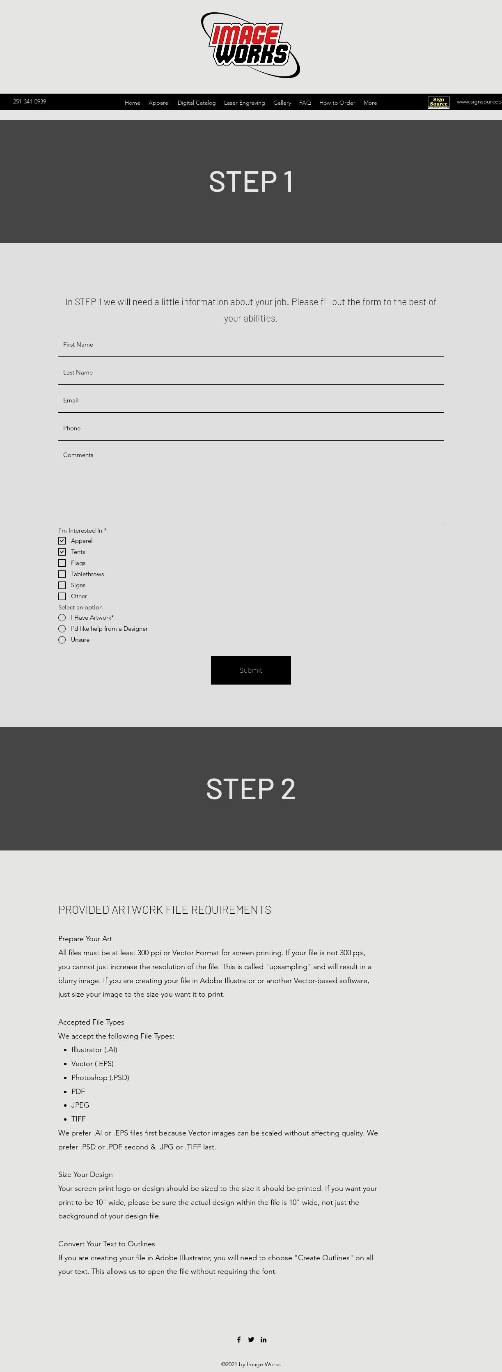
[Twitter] (251, 1339)
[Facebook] (239, 1339)
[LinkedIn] (263, 1339)
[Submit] (251, 670)
